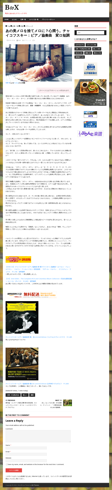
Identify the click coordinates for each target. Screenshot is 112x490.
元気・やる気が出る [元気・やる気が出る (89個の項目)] (83, 49)
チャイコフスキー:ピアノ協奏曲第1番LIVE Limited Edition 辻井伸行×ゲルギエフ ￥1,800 (37, 384)
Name (8, 445)
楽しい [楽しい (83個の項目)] (96, 49)
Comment (9, 429)
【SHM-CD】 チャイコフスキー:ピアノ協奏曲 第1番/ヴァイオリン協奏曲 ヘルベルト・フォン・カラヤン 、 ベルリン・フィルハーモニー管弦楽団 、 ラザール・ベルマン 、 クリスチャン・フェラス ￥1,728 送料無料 (39, 269)
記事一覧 (23, 19)
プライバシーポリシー (48, 19)
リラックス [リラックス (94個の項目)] (91, 45)
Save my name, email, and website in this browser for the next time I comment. (36, 464)
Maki (19, 40)
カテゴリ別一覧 (33, 19)
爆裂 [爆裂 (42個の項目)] (88, 53)
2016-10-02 (11, 40)
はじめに (14, 19)
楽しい (25, 395)
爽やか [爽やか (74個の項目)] (97, 53)
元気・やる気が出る (13, 395)
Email (8, 452)
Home (6, 19)
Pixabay (16, 83)
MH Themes (35, 485)
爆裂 (32, 395)
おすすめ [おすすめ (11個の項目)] (80, 45)
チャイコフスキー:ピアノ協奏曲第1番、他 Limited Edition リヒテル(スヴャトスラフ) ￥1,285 (39, 337)
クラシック (27, 40)
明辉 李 (8, 83)
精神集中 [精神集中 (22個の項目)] (80, 57)
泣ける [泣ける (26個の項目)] (79, 53)
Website (8, 458)
